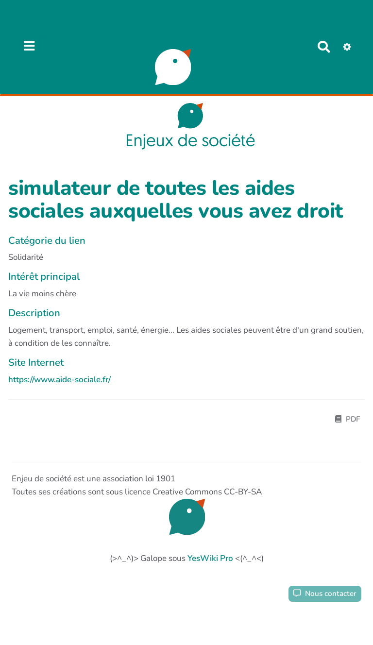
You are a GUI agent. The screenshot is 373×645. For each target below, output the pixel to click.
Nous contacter (324, 593)
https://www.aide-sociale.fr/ (59, 379)
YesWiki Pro (210, 558)
